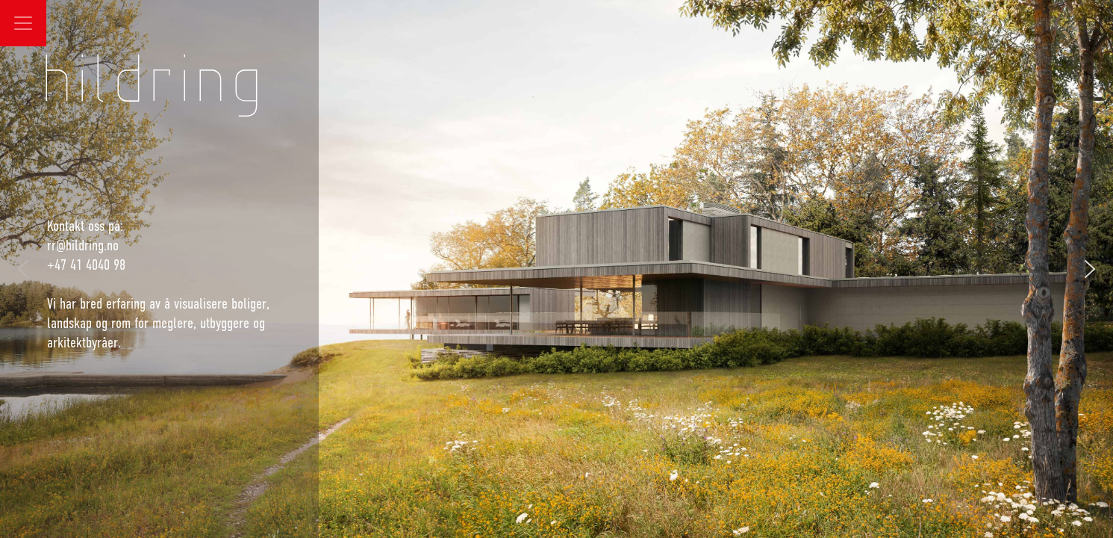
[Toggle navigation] (23, 23)
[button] (1090, 269)
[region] (556, 269)
